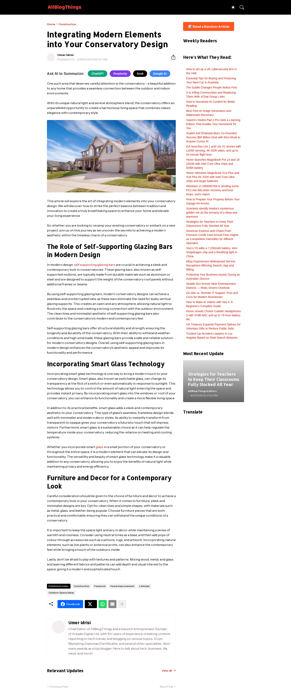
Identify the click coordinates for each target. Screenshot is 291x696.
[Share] (172, 57)
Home (51, 24)
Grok (140, 73)
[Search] (240, 7)
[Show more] (122, 604)
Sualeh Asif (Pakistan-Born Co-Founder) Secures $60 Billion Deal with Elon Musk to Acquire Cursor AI (213, 137)
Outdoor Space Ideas (61, 592)
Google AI (160, 73)
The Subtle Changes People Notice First (211, 87)
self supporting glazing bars (94, 265)
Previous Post (59, 686)
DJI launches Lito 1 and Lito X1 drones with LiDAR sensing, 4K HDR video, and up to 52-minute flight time (213, 150)
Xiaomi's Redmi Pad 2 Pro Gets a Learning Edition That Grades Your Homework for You (213, 124)
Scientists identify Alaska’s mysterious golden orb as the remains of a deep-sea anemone (211, 212)
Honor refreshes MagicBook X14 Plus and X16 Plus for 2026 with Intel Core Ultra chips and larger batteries (212, 177)
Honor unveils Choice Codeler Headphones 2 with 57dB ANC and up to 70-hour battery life (213, 315)
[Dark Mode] (231, 7)
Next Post (166, 686)
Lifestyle (144, 586)
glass (99, 447)
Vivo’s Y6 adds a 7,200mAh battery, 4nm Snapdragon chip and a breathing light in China (211, 252)
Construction (67, 24)
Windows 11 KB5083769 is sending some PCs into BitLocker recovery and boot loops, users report (212, 190)
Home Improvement (122, 586)
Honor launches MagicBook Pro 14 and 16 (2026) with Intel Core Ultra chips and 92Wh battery (213, 163)
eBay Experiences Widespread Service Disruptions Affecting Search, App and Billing (210, 265)
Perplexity (120, 73)
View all (167, 670)
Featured (99, 586)
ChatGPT (97, 73)
